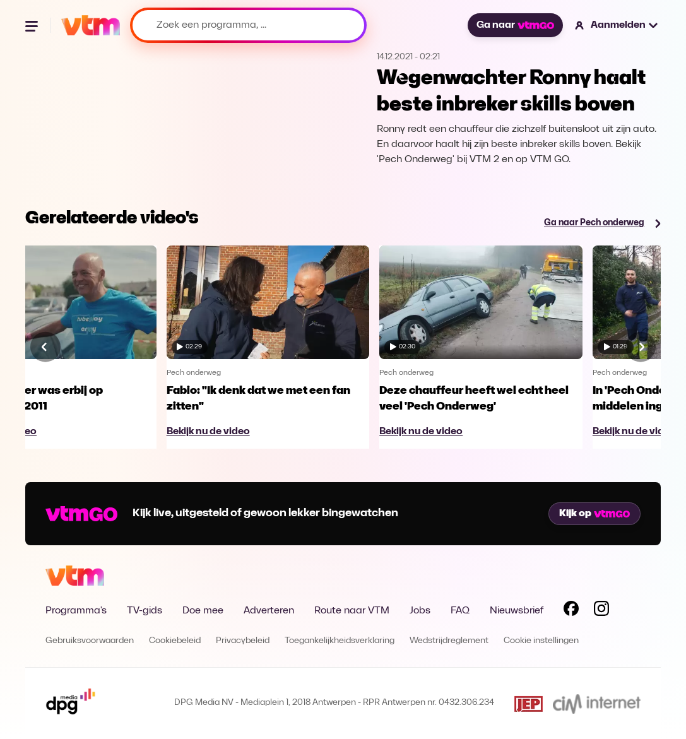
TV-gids (144, 611)
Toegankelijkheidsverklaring (339, 641)
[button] (617, 25)
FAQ (460, 611)
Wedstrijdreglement (449, 641)
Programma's (76, 611)
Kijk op (594, 514)
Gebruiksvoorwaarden (89, 641)
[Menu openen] (32, 25)
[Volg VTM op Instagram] (601, 611)
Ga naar (514, 25)
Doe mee (202, 611)
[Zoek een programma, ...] (248, 25)
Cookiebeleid (175, 641)
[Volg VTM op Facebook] (571, 611)
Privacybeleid (242, 641)
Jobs (420, 611)
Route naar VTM (351, 611)
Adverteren (269, 611)
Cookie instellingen (541, 641)
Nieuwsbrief (516, 611)
